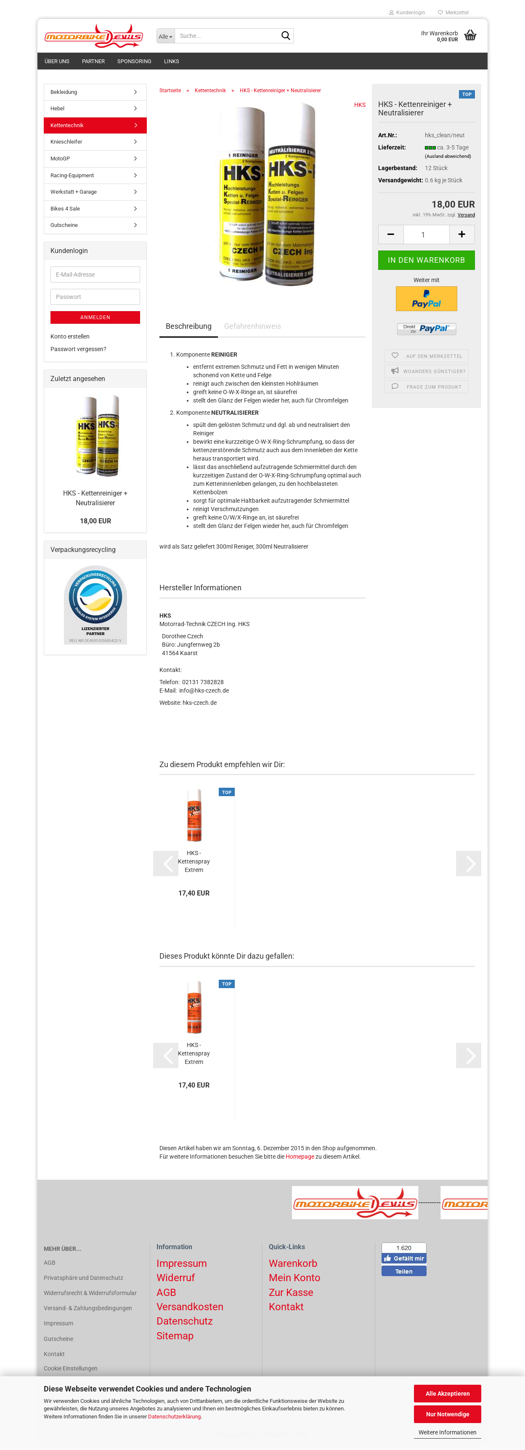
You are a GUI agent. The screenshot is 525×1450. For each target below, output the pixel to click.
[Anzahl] (426, 239)
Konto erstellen (70, 341)
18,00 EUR (95, 526)
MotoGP (60, 163)
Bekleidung (63, 96)
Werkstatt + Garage (73, 196)
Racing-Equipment (72, 180)
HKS (360, 109)
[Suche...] (165, 35)
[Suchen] (286, 36)
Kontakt (54, 1358)
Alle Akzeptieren (448, 1393)
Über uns (57, 61)
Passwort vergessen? (78, 353)
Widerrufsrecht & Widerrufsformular (90, 1297)
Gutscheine (64, 230)
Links (171, 61)
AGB (50, 1267)
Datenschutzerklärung (174, 1416)
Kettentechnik (67, 130)
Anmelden (95, 322)
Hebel (57, 113)
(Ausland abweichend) (448, 161)
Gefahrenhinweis (252, 330)
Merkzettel (453, 13)
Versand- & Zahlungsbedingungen (88, 1312)
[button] (390, 239)
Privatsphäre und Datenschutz (83, 1282)
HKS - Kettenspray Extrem (194, 866)
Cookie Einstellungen (71, 1373)
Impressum (58, 1328)
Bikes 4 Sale (65, 213)
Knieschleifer (66, 147)
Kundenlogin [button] (407, 13)
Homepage (300, 1161)
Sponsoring (134, 61)
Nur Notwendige (447, 1414)
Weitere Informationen (448, 1432)
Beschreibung (189, 330)
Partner (93, 61)
